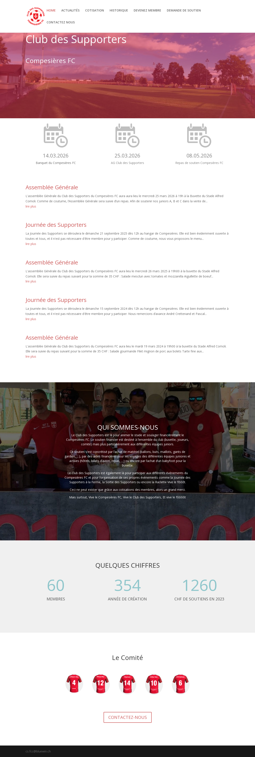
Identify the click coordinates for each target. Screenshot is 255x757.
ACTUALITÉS (70, 10)
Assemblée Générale (52, 187)
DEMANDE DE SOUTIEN (184, 10)
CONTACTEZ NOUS (61, 22)
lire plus (31, 206)
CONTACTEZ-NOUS (127, 717)
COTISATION (94, 10)
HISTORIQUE (119, 10)
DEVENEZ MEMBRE (147, 10)
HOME (51, 10)
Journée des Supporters (56, 225)
